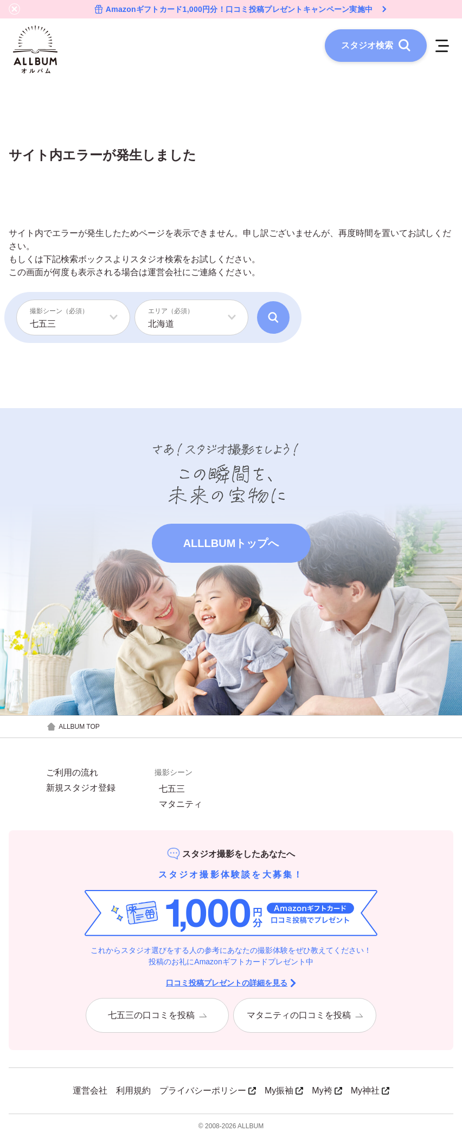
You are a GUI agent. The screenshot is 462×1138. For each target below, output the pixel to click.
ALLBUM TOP (73, 727)
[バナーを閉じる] (15, 9)
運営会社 (164, 272)
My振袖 (284, 1090)
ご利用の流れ (72, 772)
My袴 (327, 1090)
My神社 (370, 1090)
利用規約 (133, 1090)
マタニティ (180, 804)
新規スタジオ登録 (81, 788)
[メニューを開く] (442, 45)
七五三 (172, 789)
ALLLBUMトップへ (231, 543)
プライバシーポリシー (207, 1090)
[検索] (273, 317)
